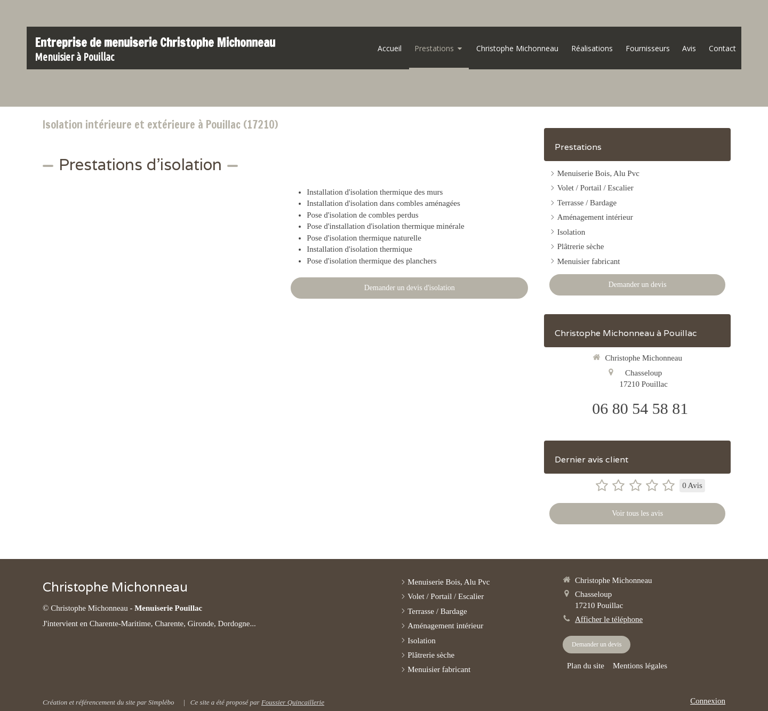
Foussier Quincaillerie (292, 702)
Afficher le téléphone (609, 619)
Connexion (707, 701)
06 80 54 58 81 (640, 408)
